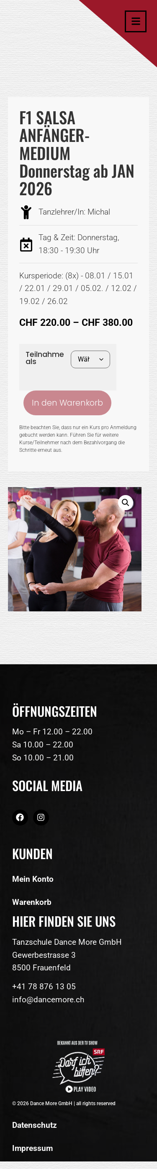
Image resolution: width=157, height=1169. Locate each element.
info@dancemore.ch (48, 999)
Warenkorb (31, 902)
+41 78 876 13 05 (44, 986)
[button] (125, 502)
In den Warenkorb (67, 403)
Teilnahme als (45, 358)
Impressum (32, 1148)
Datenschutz (34, 1125)
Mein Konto (33, 879)
